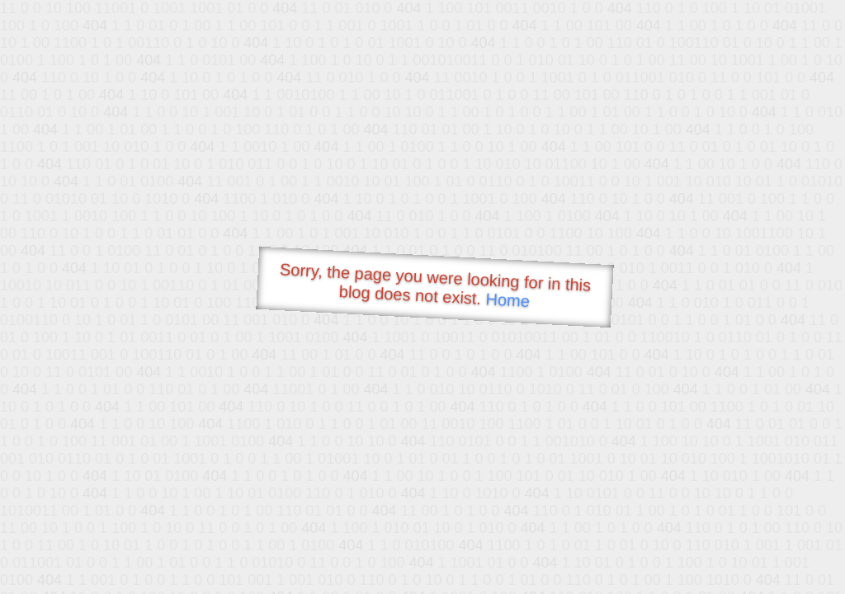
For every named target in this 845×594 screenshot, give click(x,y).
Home (507, 300)
